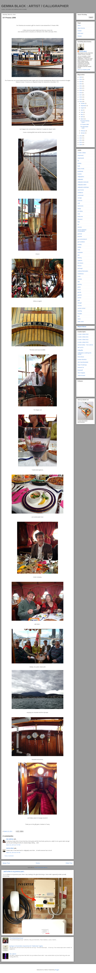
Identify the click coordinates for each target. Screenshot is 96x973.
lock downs (80, 263)
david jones (80, 206)
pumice (79, 297)
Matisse (79, 265)
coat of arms (81, 190)
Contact (79, 30)
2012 (80, 138)
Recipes (80, 36)
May (82, 114)
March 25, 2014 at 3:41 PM (13, 852)
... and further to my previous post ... (14, 871)
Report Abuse (82, 326)
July (82, 110)
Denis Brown (81, 356)
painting (80, 284)
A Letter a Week (82, 152)
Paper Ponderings (82, 365)
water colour (81, 321)
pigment (80, 295)
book (79, 166)
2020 (80, 88)
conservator (80, 195)
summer (80, 305)
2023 (80, 81)
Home (38, 863)
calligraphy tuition (82, 184)
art (78, 160)
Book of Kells (81, 168)
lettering (80, 257)
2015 (80, 99)
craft (79, 203)
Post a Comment (9, 856)
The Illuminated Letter (84, 127)
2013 (80, 135)
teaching (80, 311)
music (79, 276)
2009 (80, 144)
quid (79, 300)
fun (78, 224)
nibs (79, 281)
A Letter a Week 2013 (83, 342)
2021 (80, 86)
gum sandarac (81, 241)
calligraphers (81, 176)
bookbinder (80, 171)
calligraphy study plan (83, 182)
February (83, 130)
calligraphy (80, 179)
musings (80, 279)
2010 (80, 142)
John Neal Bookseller (83, 362)
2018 (80, 92)
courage (80, 198)
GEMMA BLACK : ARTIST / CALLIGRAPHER (35, 6)
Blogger (57, 969)
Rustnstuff (80, 370)
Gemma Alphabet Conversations (82, 230)
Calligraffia (80, 350)
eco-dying (80, 211)
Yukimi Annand (81, 375)
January (83, 133)
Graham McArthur (82, 359)
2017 (80, 94)
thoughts (80, 313)
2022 (80, 83)
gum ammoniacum (82, 239)
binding (79, 163)
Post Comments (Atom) (41, 867)
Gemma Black (10, 848)
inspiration (80, 252)
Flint (79, 222)
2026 (80, 77)
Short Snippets (81, 372)
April (82, 116)
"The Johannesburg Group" (16, 938)
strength (80, 303)
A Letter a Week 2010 (83, 334)
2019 (80, 90)
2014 (80, 101)
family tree (80, 216)
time (79, 316)
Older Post (69, 863)
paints (79, 287)
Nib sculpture (12, 954)
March (82, 119)
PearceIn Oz (81, 367)
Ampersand (80, 155)
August (82, 107)
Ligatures (80, 260)
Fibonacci (80, 219)
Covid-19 (80, 200)
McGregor (80, 268)
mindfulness (81, 273)
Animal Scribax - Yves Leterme (85, 344)
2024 (80, 79)
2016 (80, 97)
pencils (79, 292)
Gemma (80, 227)
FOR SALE (80, 33)
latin (79, 255)
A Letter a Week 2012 (83, 339)
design (79, 208)
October (83, 103)
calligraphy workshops (83, 187)
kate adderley (9, 839)
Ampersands (81, 158)
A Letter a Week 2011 (83, 337)
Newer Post (6, 863)
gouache (80, 236)
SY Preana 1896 (84, 124)
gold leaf (80, 234)
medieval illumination (83, 271)
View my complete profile (84, 69)
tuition (79, 319)
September (83, 105)
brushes (80, 174)
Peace (79, 289)
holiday (79, 247)
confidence (80, 192)
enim (79, 213)
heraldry (80, 244)
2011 (80, 140)
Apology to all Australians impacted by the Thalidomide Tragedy (26, 946)
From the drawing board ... (84, 121)
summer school (81, 308)
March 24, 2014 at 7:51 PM (13, 845)
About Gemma (81, 28)
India (79, 249)
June (82, 112)
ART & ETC (80, 347)
